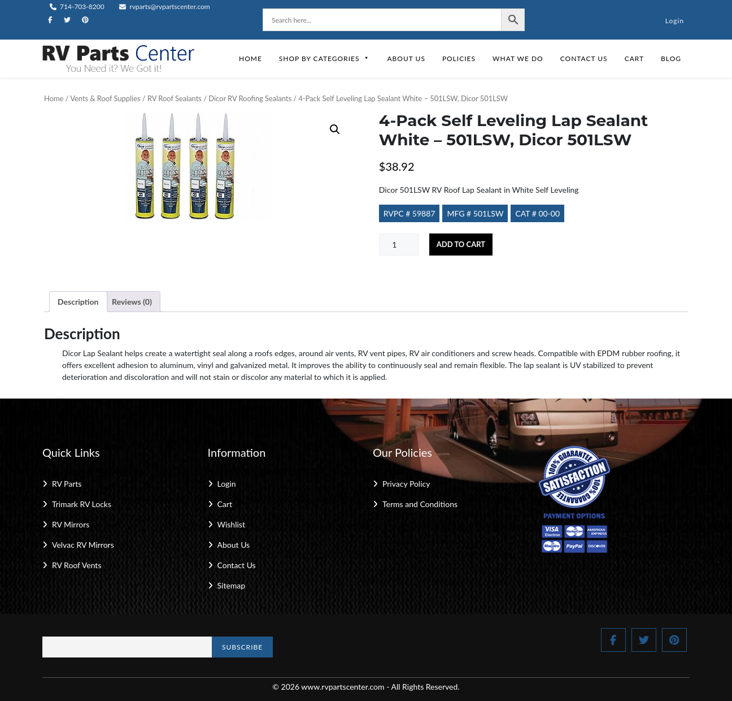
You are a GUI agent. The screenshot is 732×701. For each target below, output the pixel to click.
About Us (406, 58)
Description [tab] (78, 301)
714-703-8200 (77, 6)
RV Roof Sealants (174, 98)
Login (674, 20)
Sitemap (231, 585)
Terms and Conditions (419, 504)
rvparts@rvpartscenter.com (164, 6)
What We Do (518, 58)
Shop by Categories (325, 58)
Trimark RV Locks (81, 504)
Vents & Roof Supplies (105, 98)
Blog (671, 58)
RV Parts (66, 483)
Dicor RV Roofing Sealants (249, 98)
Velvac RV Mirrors (83, 544)
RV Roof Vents (76, 565)
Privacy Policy (406, 483)
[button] (335, 129)
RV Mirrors (70, 524)
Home (250, 58)
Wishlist (231, 524)
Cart (634, 58)
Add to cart (461, 244)
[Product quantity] (399, 244)
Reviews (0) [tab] (132, 301)
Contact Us (584, 58)
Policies (459, 58)
